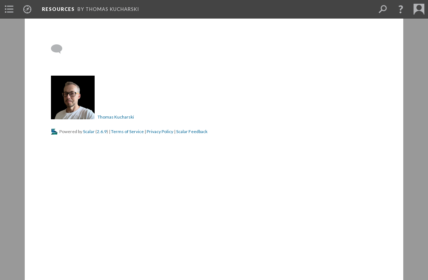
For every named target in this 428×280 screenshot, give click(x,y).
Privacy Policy (160, 131)
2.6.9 (102, 131)
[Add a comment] (60, 49)
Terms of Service (127, 131)
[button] (401, 9)
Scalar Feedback (191, 131)
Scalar (89, 131)
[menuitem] (9, 9)
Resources (58, 9)
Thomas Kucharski (116, 117)
